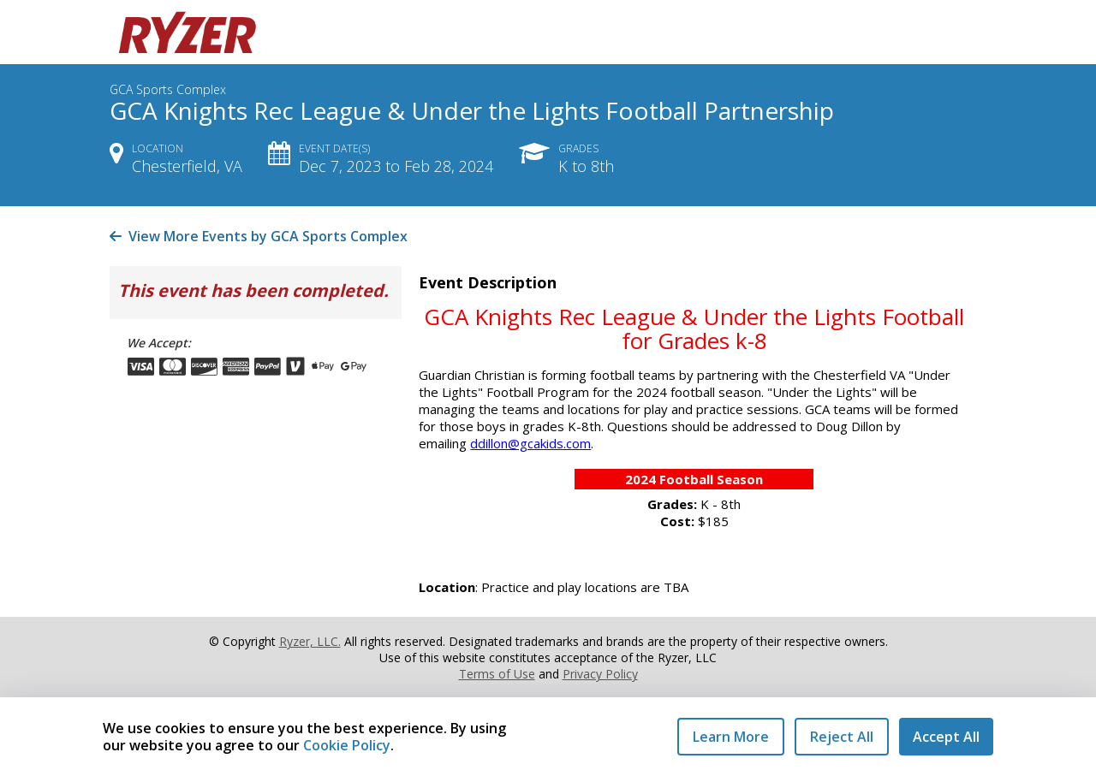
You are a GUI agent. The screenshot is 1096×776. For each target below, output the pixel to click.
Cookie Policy (346, 745)
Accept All (946, 736)
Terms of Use (497, 674)
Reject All (841, 736)
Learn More (731, 736)
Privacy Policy (600, 674)
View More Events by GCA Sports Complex (259, 236)
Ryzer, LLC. (310, 641)
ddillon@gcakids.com (530, 443)
